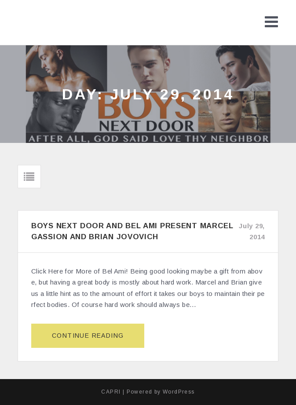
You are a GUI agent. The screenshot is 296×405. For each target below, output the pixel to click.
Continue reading (91, 339)
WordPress (179, 392)
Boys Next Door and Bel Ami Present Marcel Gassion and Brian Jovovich (132, 231)
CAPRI (111, 392)
